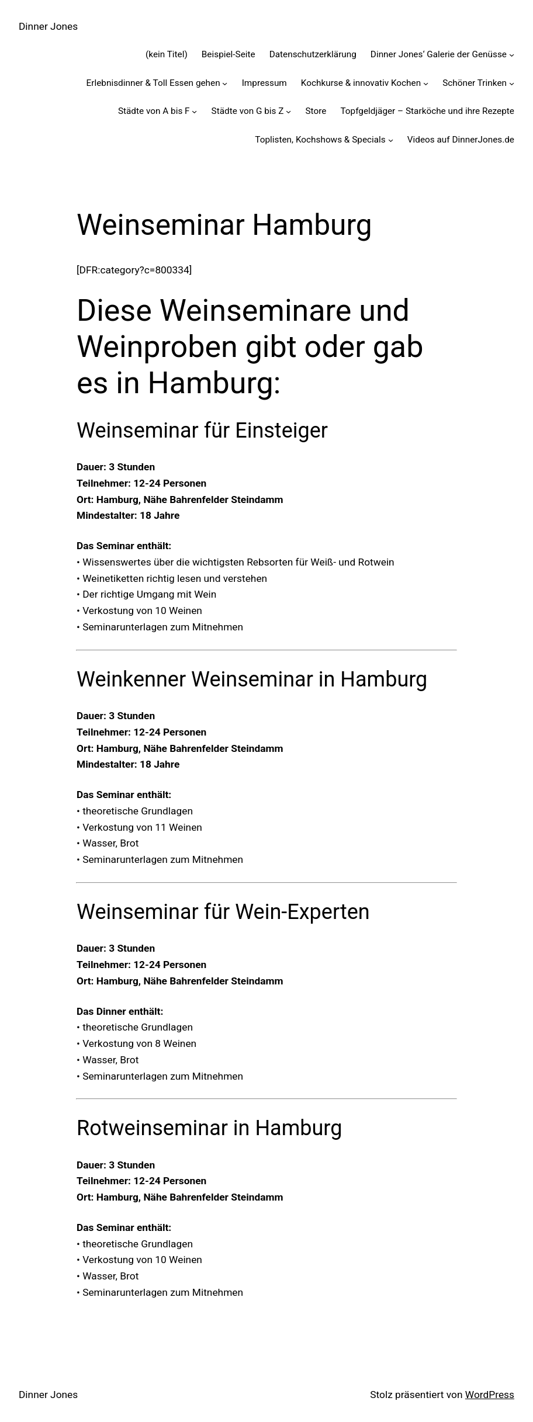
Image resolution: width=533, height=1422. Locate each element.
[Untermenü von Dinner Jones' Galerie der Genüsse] (511, 54)
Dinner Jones (48, 26)
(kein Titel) (167, 54)
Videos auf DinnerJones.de (460, 139)
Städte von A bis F (154, 111)
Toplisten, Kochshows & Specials (320, 139)
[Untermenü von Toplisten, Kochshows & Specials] (390, 140)
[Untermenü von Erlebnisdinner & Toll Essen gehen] (224, 82)
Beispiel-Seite (228, 54)
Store (315, 111)
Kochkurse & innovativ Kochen (361, 83)
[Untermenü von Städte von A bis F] (194, 111)
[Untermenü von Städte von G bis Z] (288, 111)
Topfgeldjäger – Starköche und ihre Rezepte (427, 111)
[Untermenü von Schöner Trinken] (511, 82)
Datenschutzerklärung (313, 54)
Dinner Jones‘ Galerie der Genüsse (439, 54)
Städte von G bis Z (248, 111)
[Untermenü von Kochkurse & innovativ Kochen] (425, 82)
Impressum (264, 83)
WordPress (489, 1394)
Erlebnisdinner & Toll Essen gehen (153, 83)
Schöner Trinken (474, 83)
